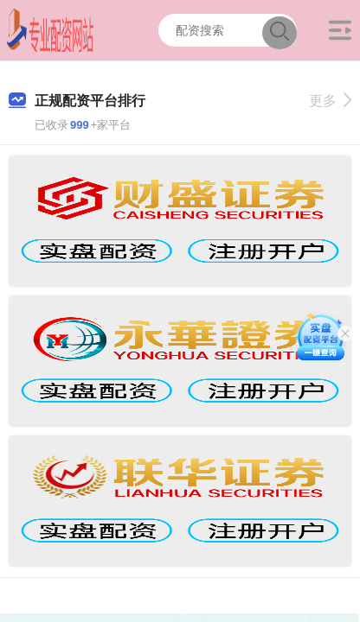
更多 (330, 100)
